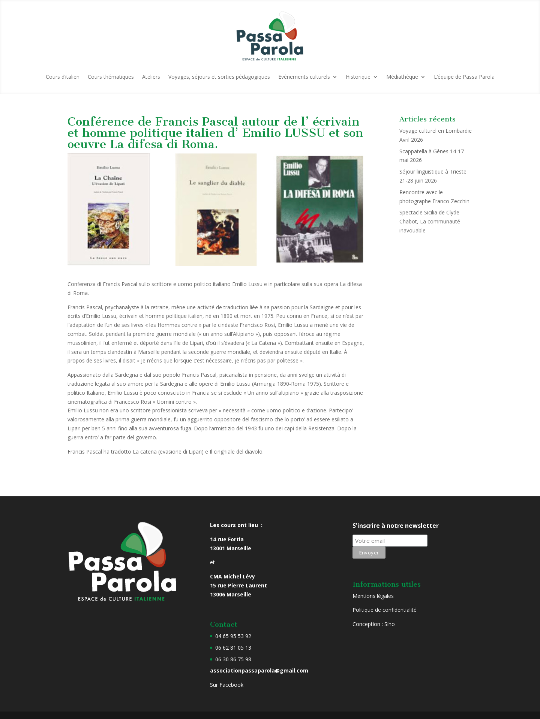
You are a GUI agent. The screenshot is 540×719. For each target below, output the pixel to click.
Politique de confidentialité (384, 609)
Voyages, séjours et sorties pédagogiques (219, 76)
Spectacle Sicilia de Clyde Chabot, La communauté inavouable (429, 221)
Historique (358, 76)
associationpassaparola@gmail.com (259, 670)
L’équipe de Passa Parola (464, 76)
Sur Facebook (226, 684)
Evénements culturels (304, 76)
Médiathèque (402, 76)
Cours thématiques (111, 76)
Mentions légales (373, 595)
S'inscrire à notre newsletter (395, 525)
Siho (389, 624)
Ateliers (151, 76)
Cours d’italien (63, 76)
